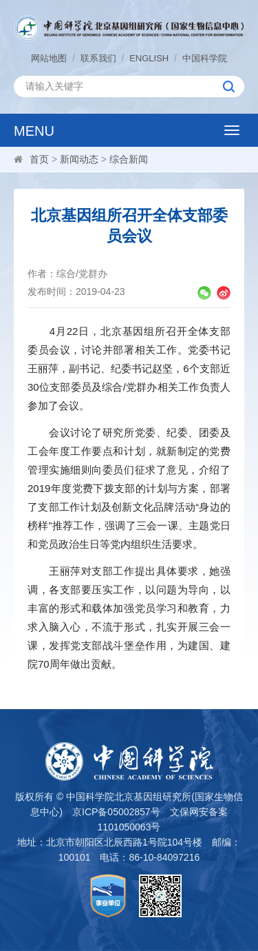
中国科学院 (204, 58)
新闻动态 (79, 159)
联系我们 (98, 58)
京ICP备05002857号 (116, 811)
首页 (39, 159)
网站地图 (49, 58)
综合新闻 (128, 159)
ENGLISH (149, 58)
